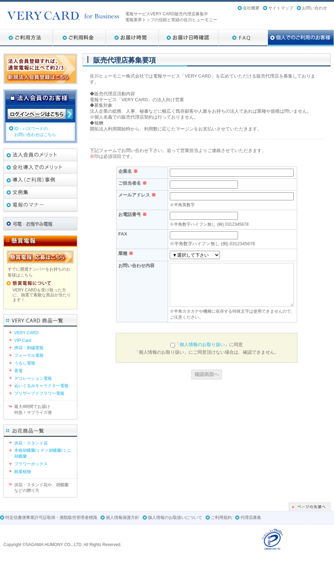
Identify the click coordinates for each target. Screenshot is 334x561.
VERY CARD (26, 332)
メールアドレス (137, 195)
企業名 (128, 171)
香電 (18, 370)
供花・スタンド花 (31, 443)
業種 (125, 253)
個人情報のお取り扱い (202, 344)
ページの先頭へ (310, 507)
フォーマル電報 (28, 355)
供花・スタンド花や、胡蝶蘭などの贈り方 (41, 487)
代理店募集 (250, 517)
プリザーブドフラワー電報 (39, 393)
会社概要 (251, 8)
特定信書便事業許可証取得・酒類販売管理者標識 (51, 517)
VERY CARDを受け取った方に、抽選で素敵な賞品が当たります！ (42, 295)
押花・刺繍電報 (28, 347)
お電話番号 (132, 214)
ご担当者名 (132, 183)
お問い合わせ (314, 8)
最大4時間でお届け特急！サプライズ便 (33, 409)
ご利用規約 (221, 517)
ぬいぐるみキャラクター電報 (41, 385)
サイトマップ (280, 8)
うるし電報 (24, 363)
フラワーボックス (31, 464)
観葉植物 (22, 471)
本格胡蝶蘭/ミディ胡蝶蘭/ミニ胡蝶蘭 (42, 453)
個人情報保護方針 (122, 517)
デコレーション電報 (33, 378)
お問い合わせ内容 (136, 265)
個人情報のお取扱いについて (175, 517)
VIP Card (22, 340)
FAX (122, 234)
